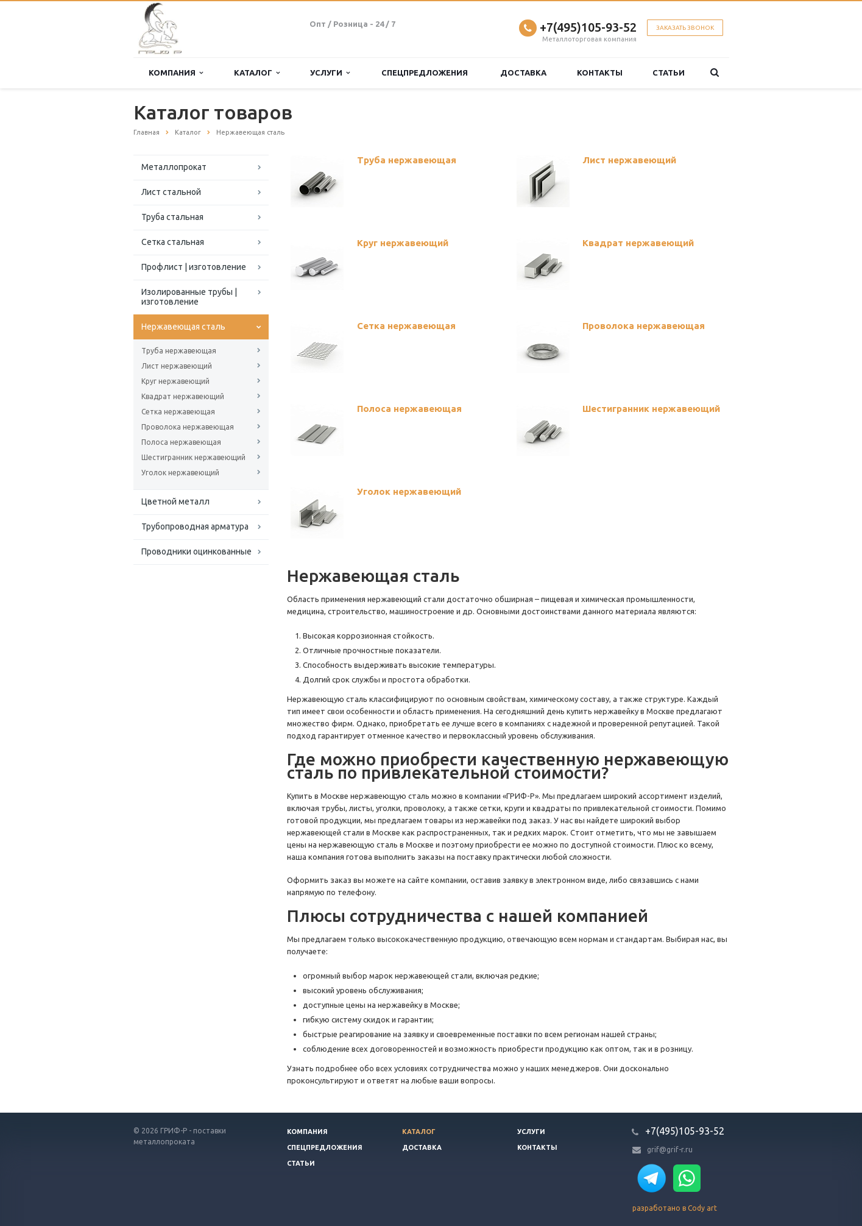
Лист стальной (171, 192)
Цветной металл (175, 501)
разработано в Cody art (674, 1208)
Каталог (257, 72)
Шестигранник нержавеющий (193, 457)
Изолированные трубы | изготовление (189, 296)
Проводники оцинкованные (196, 551)
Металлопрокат (174, 167)
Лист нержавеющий (176, 366)
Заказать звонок (685, 27)
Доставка (523, 72)
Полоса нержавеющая (181, 442)
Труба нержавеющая (178, 351)
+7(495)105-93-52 (588, 27)
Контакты (600, 72)
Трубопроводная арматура (195, 526)
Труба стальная (172, 217)
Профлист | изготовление (193, 267)
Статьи (668, 72)
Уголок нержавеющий (180, 473)
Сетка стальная (172, 242)
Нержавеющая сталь (183, 326)
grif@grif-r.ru (670, 1149)
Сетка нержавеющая (178, 412)
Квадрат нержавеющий (182, 396)
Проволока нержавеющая (187, 427)
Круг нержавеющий (175, 381)
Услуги (330, 72)
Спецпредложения (424, 72)
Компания (176, 72)
